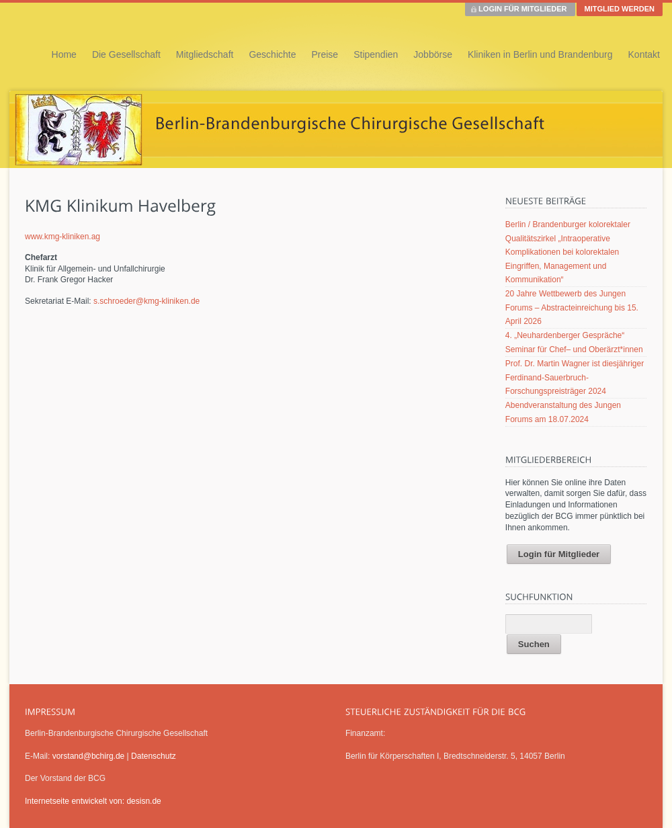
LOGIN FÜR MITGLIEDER (522, 9)
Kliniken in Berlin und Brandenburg (540, 54)
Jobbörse (432, 54)
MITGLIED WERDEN (620, 9)
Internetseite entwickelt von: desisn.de (93, 801)
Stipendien (375, 54)
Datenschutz (153, 756)
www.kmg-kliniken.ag (62, 236)
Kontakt (644, 54)
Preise (324, 54)
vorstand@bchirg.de (88, 756)
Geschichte (272, 54)
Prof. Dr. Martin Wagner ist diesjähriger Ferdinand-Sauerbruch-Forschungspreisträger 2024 (574, 377)
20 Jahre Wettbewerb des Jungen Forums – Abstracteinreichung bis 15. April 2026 (571, 307)
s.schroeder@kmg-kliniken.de (146, 301)
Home (64, 54)
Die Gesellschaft (126, 54)
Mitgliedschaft (205, 54)
